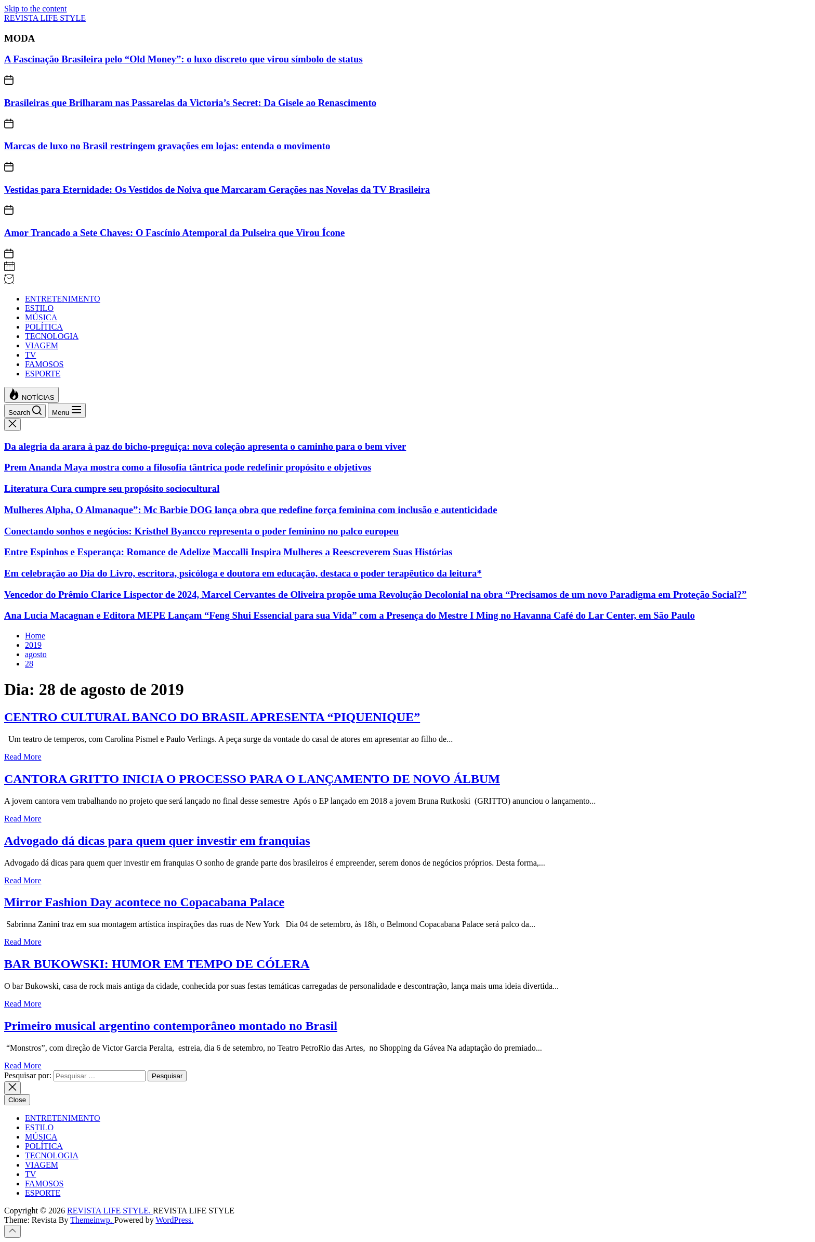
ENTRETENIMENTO (62, 298)
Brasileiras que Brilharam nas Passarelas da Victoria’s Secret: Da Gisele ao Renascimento (190, 102)
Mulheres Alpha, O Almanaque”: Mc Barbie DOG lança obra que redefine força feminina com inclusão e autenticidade (250, 509)
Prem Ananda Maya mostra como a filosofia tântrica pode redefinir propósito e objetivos (187, 467)
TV (30, 354)
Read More (23, 756)
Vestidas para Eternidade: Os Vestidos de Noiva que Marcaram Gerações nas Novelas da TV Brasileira (217, 189)
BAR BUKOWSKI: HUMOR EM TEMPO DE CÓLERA (157, 964)
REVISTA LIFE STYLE (45, 18)
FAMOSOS (44, 364)
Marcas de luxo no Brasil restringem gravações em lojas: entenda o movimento (167, 145)
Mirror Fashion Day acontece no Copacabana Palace (144, 902)
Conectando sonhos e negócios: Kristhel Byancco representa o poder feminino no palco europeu (201, 531)
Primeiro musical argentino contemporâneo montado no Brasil (170, 1025)
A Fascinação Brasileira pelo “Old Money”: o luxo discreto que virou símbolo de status (183, 59)
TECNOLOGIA (51, 336)
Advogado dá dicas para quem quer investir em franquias (157, 840)
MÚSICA (41, 317)
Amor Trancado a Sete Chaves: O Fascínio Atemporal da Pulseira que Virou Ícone (174, 232)
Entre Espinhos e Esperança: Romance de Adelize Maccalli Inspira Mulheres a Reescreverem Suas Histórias (228, 551)
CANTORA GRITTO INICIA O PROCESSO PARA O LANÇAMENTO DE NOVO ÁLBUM (252, 779)
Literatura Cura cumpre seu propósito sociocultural (111, 488)
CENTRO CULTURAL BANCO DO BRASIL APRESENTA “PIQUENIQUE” (212, 717)
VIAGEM (41, 345)
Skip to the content (35, 8)
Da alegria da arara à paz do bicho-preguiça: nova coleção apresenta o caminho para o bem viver (205, 446)
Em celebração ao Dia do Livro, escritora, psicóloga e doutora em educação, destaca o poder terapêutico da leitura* (243, 573)
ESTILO (39, 308)
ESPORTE (42, 373)
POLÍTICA (44, 326)
